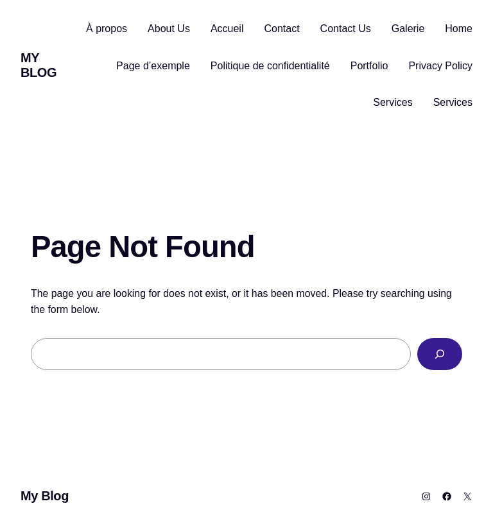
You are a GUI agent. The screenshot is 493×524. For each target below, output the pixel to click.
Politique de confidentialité (270, 65)
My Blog (38, 65)
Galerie (408, 28)
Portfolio (369, 65)
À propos (106, 28)
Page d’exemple (153, 65)
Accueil (227, 28)
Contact (281, 28)
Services (392, 102)
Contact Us (345, 28)
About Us (169, 28)
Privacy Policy (440, 65)
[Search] (439, 353)
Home (458, 28)
